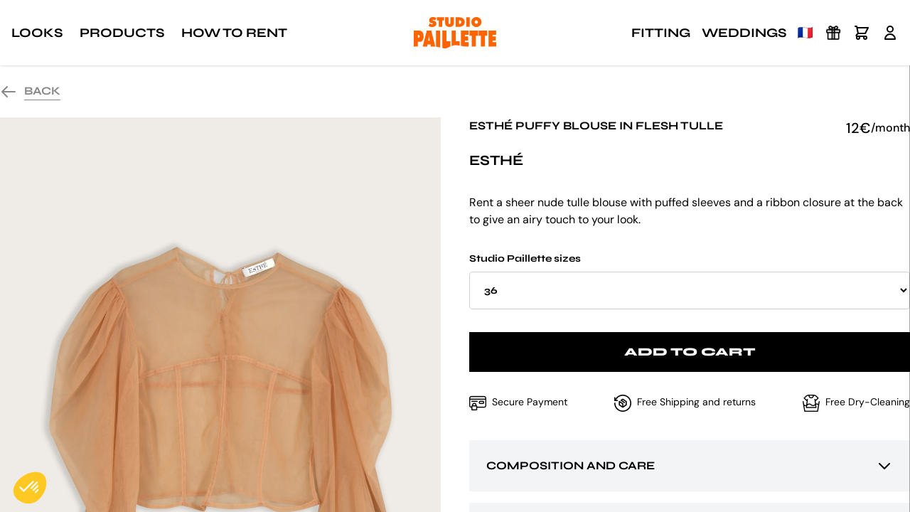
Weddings (744, 33)
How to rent (234, 33)
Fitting (660, 33)
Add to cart (690, 351)
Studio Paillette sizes (689, 280)
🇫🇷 (805, 33)
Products (122, 33)
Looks (37, 33)
